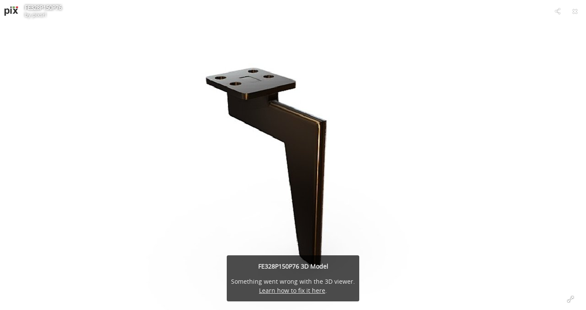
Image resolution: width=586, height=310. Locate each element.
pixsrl (39, 15)
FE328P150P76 (43, 8)
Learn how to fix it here (292, 290)
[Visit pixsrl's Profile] (11, 11)
